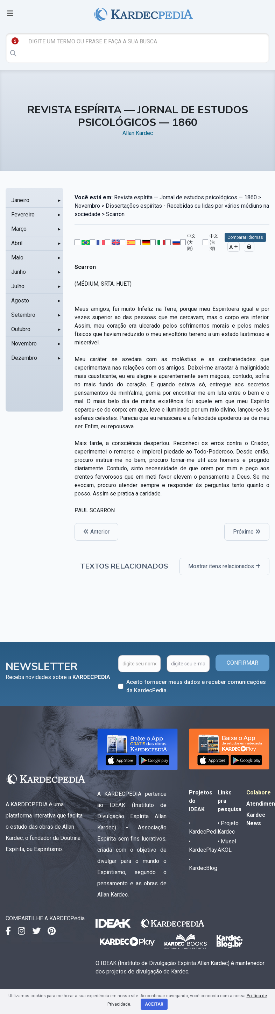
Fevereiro (23, 214)
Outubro (20, 329)
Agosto (20, 300)
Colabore (258, 792)
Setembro (23, 315)
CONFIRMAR (242, 662)
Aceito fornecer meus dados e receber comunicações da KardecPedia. (196, 686)
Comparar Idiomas (245, 237)
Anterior (96, 531)
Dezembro (24, 358)
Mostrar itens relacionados (224, 566)
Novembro (24, 343)
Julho (17, 286)
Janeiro (20, 200)
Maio (17, 257)
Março (19, 229)
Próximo (247, 531)
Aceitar (154, 1004)
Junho (18, 272)
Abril (16, 243)
